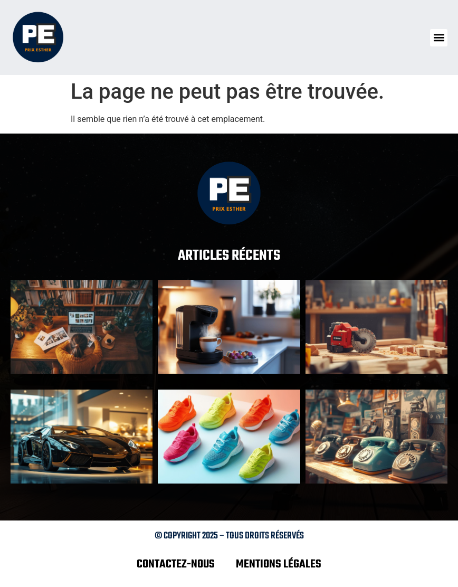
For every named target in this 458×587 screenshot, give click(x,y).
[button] (438, 37)
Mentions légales (278, 564)
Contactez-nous (176, 564)
